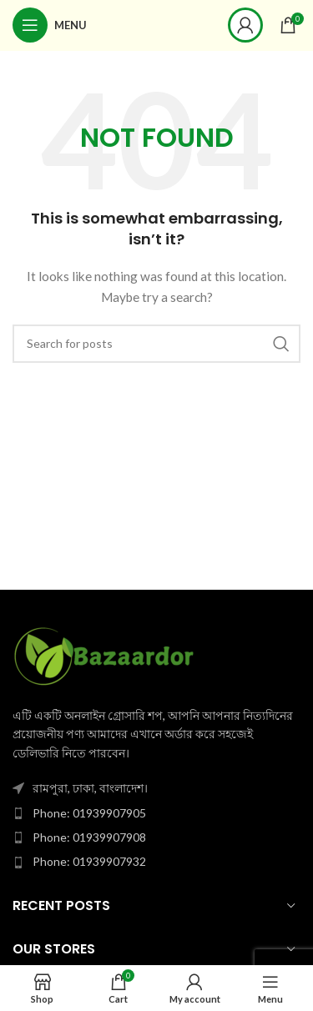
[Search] (156, 343)
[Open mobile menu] (49, 25)
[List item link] (156, 813)
